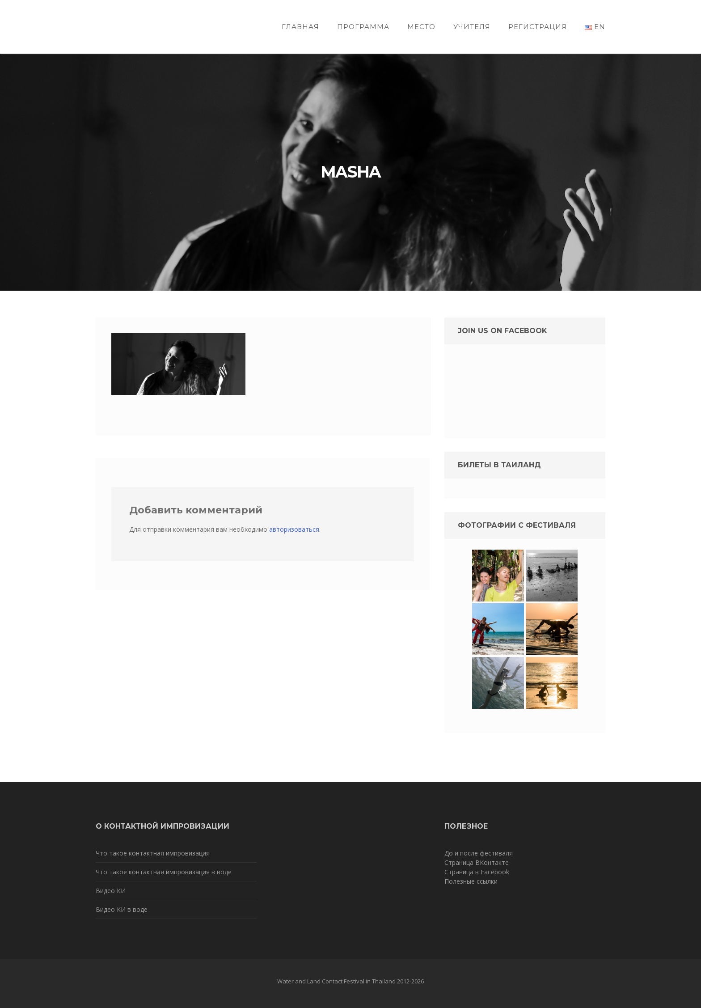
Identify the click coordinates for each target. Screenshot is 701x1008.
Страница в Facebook (476, 872)
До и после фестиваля (478, 853)
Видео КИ (111, 890)
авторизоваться (294, 529)
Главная (300, 26)
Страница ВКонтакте (476, 862)
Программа (363, 26)
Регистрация (537, 26)
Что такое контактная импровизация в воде (164, 872)
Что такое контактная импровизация (153, 853)
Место (421, 26)
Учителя (471, 26)
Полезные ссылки (471, 881)
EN (595, 26)
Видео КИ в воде (122, 909)
